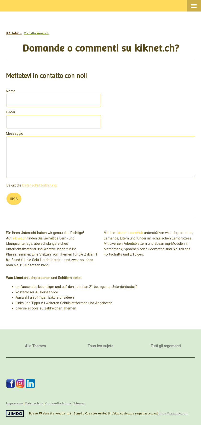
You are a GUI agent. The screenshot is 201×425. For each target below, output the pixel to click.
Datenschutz (34, 403)
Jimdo (15, 413)
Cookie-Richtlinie (58, 403)
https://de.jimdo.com (173, 413)
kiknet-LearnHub (130, 233)
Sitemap (79, 403)
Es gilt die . (31, 185)
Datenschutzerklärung (39, 185)
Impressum (14, 403)
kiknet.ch (19, 238)
